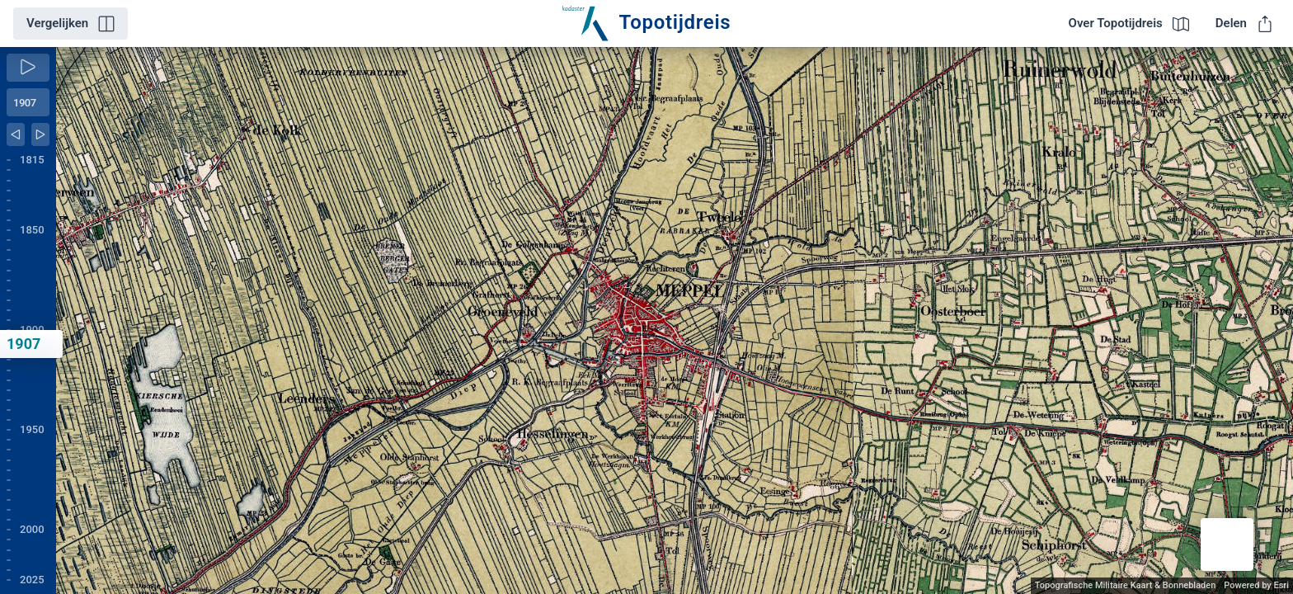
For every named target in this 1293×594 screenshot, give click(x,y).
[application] (674, 320)
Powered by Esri (1256, 585)
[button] (1227, 544)
